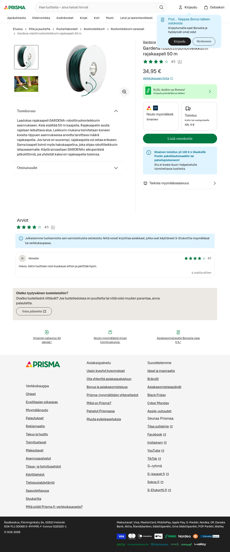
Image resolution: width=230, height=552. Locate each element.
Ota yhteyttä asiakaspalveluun (109, 379)
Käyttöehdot (35, 474)
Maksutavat (34, 450)
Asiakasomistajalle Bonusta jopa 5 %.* (178, 340)
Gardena (149, 42)
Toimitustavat (36, 442)
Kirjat (83, 18)
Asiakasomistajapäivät (164, 387)
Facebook (156, 434)
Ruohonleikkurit (94, 29)
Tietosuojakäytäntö (40, 482)
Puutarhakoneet (67, 29)
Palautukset (35, 418)
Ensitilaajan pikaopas (42, 402)
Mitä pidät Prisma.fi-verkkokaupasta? (54, 507)
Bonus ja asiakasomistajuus (107, 387)
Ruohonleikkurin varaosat (127, 29)
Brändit (153, 379)
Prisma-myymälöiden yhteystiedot (112, 395)
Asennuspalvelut (38, 458)
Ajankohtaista (16, 18)
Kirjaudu (179, 41)
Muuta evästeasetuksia (104, 419)
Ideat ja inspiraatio (161, 371)
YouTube (155, 450)
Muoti (110, 18)
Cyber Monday (158, 403)
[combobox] (95, 7)
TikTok (154, 458)
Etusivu (18, 29)
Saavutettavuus (37, 490)
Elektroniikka (41, 18)
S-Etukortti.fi (159, 490)
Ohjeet (31, 394)
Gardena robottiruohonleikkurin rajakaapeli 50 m (49, 33)
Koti (97, 18)
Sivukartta (33, 498)
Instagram (157, 442)
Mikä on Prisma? (99, 403)
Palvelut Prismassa (101, 411)
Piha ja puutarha (39, 29)
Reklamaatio (35, 426)
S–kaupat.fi (158, 473)
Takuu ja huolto (37, 434)
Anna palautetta (37, 312)
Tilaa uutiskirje (160, 426)
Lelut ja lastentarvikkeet (136, 18)
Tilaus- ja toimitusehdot (43, 466)
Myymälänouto (37, 410)
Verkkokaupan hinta (158, 78)
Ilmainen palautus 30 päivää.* (47, 340)
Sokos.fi (155, 482)
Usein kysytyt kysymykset (106, 371)
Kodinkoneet (65, 18)
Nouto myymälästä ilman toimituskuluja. (110, 340)
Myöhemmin (204, 41)
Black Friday (156, 395)
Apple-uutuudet (159, 411)
